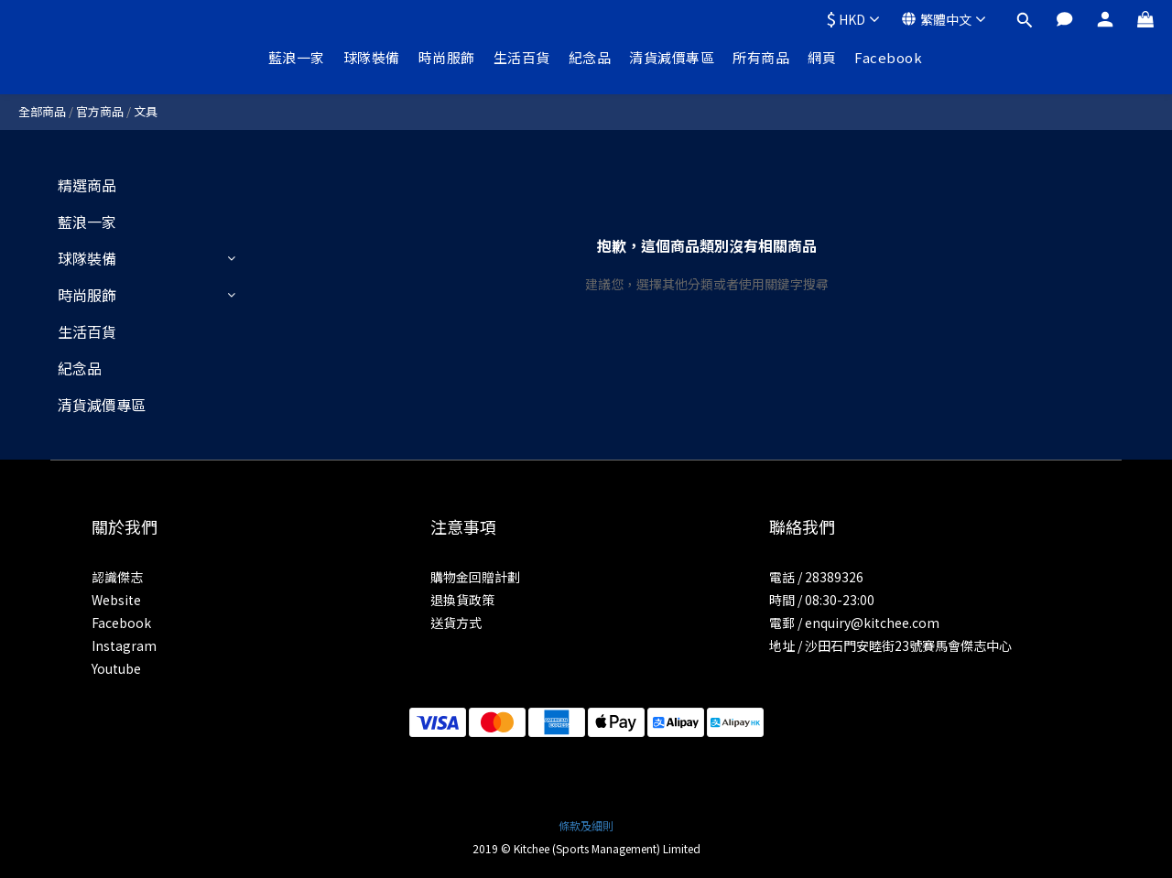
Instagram (124, 645)
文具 (145, 111)
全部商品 (42, 111)
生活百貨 (522, 57)
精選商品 (87, 185)
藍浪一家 (296, 57)
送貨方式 (456, 622)
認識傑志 (117, 577)
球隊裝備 (371, 57)
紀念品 (590, 57)
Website (116, 600)
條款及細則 (586, 825)
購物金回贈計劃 (475, 577)
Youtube (116, 668)
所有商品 (760, 57)
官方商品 (100, 111)
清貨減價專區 (671, 57)
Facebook (888, 57)
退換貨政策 (462, 600)
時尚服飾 (446, 57)
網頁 (822, 57)
